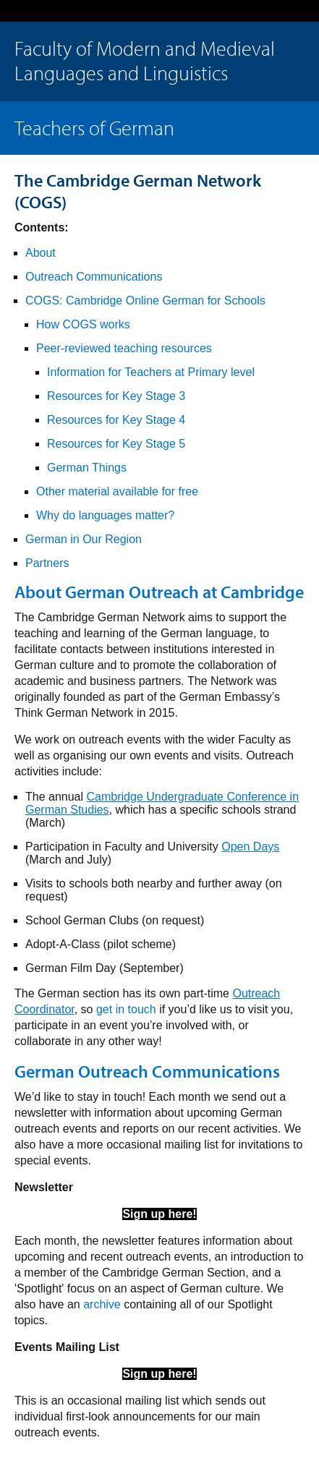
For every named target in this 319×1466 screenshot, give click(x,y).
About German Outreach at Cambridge (159, 591)
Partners (47, 563)
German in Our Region (83, 539)
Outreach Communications (93, 276)
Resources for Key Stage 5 (116, 444)
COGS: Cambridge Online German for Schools (145, 300)
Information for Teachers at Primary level (151, 372)
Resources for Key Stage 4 (116, 420)
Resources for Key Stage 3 (116, 396)
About (40, 253)
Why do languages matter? (105, 515)
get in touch (126, 1009)
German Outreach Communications (147, 1071)
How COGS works (83, 324)
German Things (87, 467)
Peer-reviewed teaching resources (124, 348)
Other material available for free (117, 491)
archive (102, 1304)
